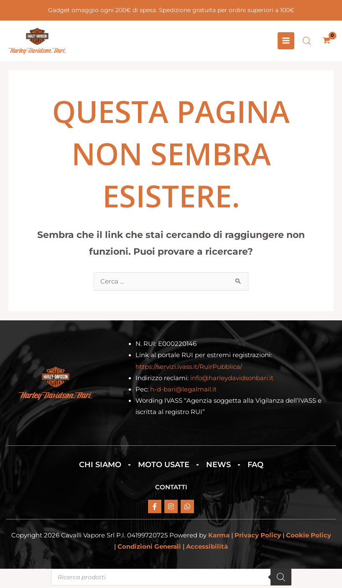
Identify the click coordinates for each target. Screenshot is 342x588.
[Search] (281, 579)
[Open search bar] (307, 42)
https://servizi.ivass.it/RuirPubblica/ (188, 369)
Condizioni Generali (149, 549)
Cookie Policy (308, 538)
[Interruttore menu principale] (286, 41)
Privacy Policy (258, 538)
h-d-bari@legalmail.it (183, 391)
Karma (219, 538)
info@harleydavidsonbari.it (231, 380)
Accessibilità (207, 549)
